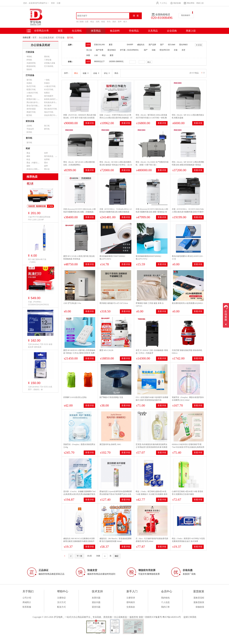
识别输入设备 (49, 63)
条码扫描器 (31, 109)
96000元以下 (99, 61)
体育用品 (96, 30)
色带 (46, 153)
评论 (107, 73)
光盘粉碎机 (31, 63)
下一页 (79, 556)
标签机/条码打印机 (51, 99)
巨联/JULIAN (99, 45)
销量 (86, 73)
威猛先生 (141, 45)
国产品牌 (152, 45)
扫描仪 (47, 83)
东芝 (183, 50)
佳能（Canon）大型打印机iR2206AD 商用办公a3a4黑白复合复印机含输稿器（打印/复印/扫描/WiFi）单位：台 (115, 118)
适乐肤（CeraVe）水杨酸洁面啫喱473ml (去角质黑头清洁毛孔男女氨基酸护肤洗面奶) (79, 494)
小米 (96, 55)
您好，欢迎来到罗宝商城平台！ (36, 3)
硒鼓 (28, 156)
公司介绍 (27, 598)
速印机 (29, 96)
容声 (120, 22)
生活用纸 (77, 30)
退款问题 (96, 602)
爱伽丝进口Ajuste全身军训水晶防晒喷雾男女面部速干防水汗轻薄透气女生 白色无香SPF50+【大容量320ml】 (115, 494)
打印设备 (60, 37)
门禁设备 (48, 60)
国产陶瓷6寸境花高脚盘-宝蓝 (111, 397)
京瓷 (175, 50)
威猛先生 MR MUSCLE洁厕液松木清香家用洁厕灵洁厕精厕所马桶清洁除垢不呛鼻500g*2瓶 (79, 541)
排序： (67, 73)
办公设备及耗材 (46, 37)
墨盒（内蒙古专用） (35, 163)
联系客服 (27, 607)
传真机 (29, 83)
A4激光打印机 (32, 93)
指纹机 (29, 69)
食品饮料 (115, 30)
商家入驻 (200, 3)
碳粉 (28, 166)
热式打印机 (31, 86)
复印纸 (29, 138)
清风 (97, 22)
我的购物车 (185, 15)
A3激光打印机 (50, 86)
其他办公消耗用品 (34, 169)
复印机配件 (48, 96)
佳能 (153, 50)
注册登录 (130, 598)
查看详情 (89, 123)
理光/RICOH (165, 50)
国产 (162, 45)
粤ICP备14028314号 (171, 617)
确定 (116, 556)
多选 (199, 45)
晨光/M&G (183, 45)
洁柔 (86, 22)
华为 (109, 22)
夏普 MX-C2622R (106, 350)
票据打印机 (31, 112)
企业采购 (172, 30)
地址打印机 (48, 112)
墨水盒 (47, 169)
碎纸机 (29, 60)
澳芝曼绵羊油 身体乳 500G (110, 444)
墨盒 (28, 153)
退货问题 (96, 607)
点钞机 (29, 126)
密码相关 (130, 602)
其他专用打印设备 (51, 115)
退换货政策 (198, 602)
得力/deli (171, 45)
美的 (114, 22)
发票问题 (96, 598)
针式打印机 (48, 89)
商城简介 (27, 602)
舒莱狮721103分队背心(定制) (75, 397)
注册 (58, 3)
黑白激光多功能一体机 (36, 102)
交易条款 (130, 607)
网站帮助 (190, 3)
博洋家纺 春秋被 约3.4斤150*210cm (113, 303)
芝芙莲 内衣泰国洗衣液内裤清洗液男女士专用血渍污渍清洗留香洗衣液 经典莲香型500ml (151, 447)
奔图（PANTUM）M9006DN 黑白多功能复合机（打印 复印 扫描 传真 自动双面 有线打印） (79, 118)
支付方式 (61, 602)
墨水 (46, 163)
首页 (34, 37)
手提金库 (30, 129)
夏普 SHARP (121, 45)
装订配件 (48, 106)
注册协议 (61, 598)
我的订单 (165, 607)
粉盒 (28, 159)
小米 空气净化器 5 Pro (72, 303)
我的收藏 (177, 3)
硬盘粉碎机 (31, 66)
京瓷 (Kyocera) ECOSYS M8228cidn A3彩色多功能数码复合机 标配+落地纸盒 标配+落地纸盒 (152, 212)
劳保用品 (134, 30)
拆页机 (29, 132)
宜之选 (89, 50)
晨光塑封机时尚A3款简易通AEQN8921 (187, 303)
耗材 (28, 148)
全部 (88, 45)
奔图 (88, 55)
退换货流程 (198, 598)
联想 (103, 22)
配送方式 (61, 607)
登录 (53, 3)
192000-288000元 (116, 61)
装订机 (47, 126)
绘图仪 (47, 93)
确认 (149, 62)
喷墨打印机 (31, 89)
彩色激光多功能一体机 (53, 102)
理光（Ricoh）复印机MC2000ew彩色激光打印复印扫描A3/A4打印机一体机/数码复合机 (151, 118)
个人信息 (165, 602)
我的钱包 (165, 598)
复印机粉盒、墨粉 (51, 156)
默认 (76, 73)
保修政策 (200, 607)
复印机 (70, 37)
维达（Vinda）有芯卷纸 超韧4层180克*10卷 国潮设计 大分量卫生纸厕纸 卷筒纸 (151, 494)
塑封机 (47, 56)
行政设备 (30, 52)
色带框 (47, 159)
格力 (125, 22)
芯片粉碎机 (48, 66)
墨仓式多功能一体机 (35, 106)
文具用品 (153, 30)
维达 (92, 22)
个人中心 (163, 3)
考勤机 (29, 56)
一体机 (47, 80)
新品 (116, 73)
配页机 (29, 115)
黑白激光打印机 (50, 109)
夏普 (111, 55)
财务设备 (30, 121)
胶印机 (47, 129)
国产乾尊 (99, 50)
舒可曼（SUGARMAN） (130, 50)
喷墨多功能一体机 (34, 99)
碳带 (46, 166)
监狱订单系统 (189, 617)
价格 (96, 73)
